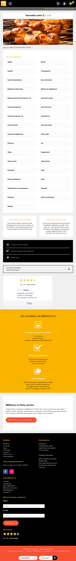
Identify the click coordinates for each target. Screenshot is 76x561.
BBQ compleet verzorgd (47, 459)
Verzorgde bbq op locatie (48, 463)
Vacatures (6, 492)
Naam (5, 501)
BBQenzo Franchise (10, 488)
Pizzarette (6, 450)
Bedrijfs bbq (43, 461)
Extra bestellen (8, 456)
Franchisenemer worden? (62, 551)
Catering (42, 467)
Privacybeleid (43, 450)
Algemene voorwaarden (47, 448)
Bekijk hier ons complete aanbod (20, 420)
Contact (6, 481)
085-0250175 (23, 465)
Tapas (11, 47)
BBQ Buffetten (8, 490)
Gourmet (6, 446)
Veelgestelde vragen (46, 446)
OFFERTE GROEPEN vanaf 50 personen (38, 269)
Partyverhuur (7, 454)
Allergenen (42, 444)
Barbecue (6, 444)
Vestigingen (7, 484)
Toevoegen (45, 558)
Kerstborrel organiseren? (47, 465)
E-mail (5, 510)
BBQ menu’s (38, 551)
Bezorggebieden (9, 486)
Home (5, 47)
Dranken (6, 452)
